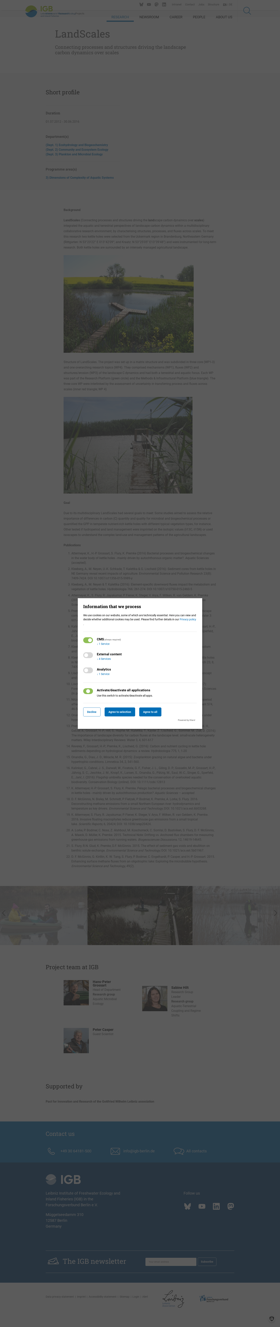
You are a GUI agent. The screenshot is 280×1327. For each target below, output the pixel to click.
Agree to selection (123, 711)
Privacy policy (188, 619)
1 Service (103, 644)
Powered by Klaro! (186, 720)
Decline (93, 711)
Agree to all (156, 711)
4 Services (104, 659)
